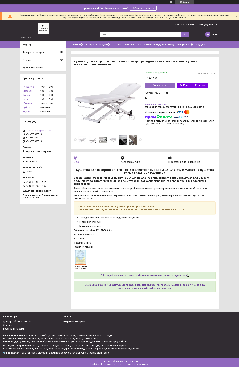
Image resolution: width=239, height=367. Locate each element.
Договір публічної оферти (17, 321)
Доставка (8, 325)
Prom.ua (134, 361)
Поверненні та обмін (14, 328)
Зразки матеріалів (33, 67)
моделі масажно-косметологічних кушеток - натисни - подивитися (146, 275)
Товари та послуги (96, 44)
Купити (161, 85)
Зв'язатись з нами (143, 8)
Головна (75, 44)
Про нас (117, 44)
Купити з (194, 85)
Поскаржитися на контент (112, 364)
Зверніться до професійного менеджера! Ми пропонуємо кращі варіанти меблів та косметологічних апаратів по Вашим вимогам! (157, 286)
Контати (129, 44)
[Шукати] (185, 34)
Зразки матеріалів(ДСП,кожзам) (155, 44)
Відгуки (200, 44)
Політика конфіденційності (137, 364)
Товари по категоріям (73, 321)
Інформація (183, 44)
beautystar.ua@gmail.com (38, 130)
